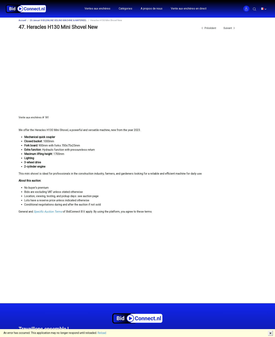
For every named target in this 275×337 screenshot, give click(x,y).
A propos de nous (151, 8)
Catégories (125, 8)
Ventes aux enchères (97, 8)
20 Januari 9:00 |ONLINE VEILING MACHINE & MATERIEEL (58, 20)
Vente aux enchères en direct (188, 8)
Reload (102, 333)
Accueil (22, 20)
